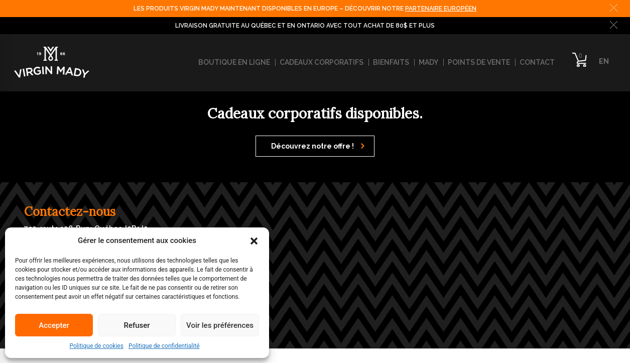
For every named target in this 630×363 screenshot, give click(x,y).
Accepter (54, 325)
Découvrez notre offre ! (317, 146)
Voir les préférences (220, 325)
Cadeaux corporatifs (321, 62)
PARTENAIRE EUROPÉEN (440, 8)
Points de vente (479, 62)
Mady (428, 62)
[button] (254, 240)
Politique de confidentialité (164, 345)
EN (604, 61)
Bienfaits (391, 62)
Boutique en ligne (234, 62)
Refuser (136, 325)
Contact (537, 62)
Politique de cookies (96, 345)
